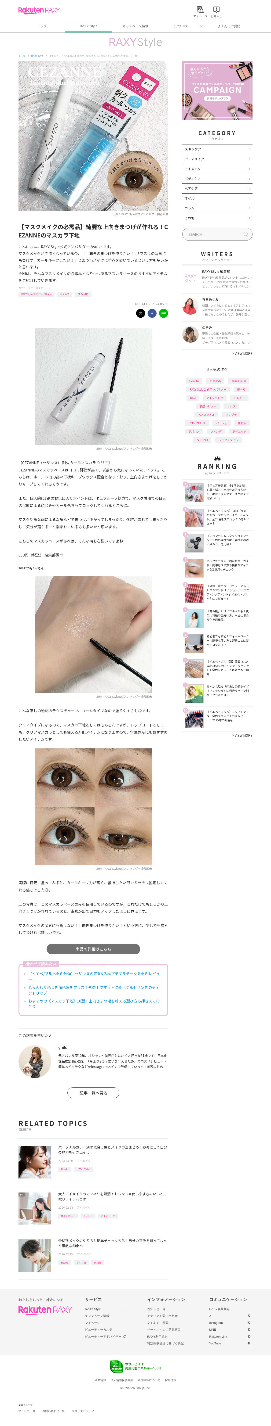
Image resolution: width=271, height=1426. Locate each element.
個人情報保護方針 (122, 1380)
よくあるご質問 (229, 26)
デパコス (194, 431)
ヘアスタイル (206, 415)
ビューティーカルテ (98, 1329)
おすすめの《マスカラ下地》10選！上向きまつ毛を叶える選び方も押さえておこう (94, 1003)
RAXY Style (88, 26)
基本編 (241, 389)
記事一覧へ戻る (93, 1093)
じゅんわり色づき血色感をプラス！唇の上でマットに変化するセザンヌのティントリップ (93, 990)
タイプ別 (81, 1262)
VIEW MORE (242, 353)
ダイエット (239, 431)
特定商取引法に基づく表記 (165, 1343)
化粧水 (242, 423)
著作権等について (149, 1380)
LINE (212, 1329)
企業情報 (100, 1380)
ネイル (189, 198)
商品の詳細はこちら (93, 949)
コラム (189, 208)
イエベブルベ (84, 1169)
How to (64, 1169)
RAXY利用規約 (157, 1336)
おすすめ (215, 381)
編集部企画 (239, 381)
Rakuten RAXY (39, 10)
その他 (189, 218)
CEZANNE (82, 294)
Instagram (216, 1323)
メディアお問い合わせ (162, 1316)
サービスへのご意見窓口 (164, 1329)
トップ (42, 26)
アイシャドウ (108, 1216)
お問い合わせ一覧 (53, 1411)
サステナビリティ (83, 1411)
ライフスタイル (228, 440)
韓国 (193, 398)
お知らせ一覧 (156, 1309)
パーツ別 (221, 423)
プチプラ (231, 415)
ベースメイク (194, 159)
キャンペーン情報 (135, 26)
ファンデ (216, 431)
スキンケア (193, 149)
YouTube (215, 1343)
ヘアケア (191, 188)
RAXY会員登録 (219, 1309)
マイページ (92, 1323)
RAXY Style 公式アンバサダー (36, 294)
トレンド (88, 1216)
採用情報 (170, 1380)
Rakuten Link (218, 1336)
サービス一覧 (26, 1411)
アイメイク (37, 288)
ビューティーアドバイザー (103, 1336)
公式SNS (180, 26)
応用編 (97, 1262)
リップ (231, 406)
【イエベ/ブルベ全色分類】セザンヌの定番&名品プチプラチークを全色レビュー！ (94, 976)
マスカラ (64, 294)
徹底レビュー (68, 1216)
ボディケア (193, 178)
